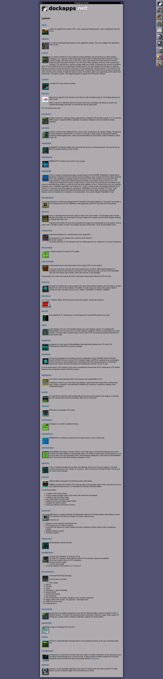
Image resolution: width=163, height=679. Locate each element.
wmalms (45, 128)
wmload (45, 406)
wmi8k (45, 392)
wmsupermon (48, 571)
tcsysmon (46, 114)
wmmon (45, 477)
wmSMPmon (47, 552)
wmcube (45, 282)
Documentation (159, 23)
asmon (45, 53)
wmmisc (45, 463)
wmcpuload (47, 247)
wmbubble (46, 171)
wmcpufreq (47, 230)
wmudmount (47, 651)
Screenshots (159, 43)
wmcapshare (47, 197)
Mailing (159, 30)
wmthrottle (47, 623)
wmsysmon (47, 609)
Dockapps (159, 50)
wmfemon (46, 296)
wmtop (45, 637)
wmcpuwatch (48, 261)
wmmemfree (47, 434)
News (159, 16)
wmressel (46, 510)
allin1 (44, 25)
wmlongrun (47, 420)
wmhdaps (46, 354)
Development (159, 36)
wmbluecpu (47, 157)
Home (159, 10)
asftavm (45, 39)
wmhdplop (46, 375)
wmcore (45, 211)
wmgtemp (46, 340)
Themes (159, 56)
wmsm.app (47, 538)
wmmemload (47, 448)
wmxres (45, 665)
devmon (45, 93)
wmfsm (45, 311)
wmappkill (46, 143)
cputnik (45, 79)
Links (159, 63)
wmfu (44, 325)
